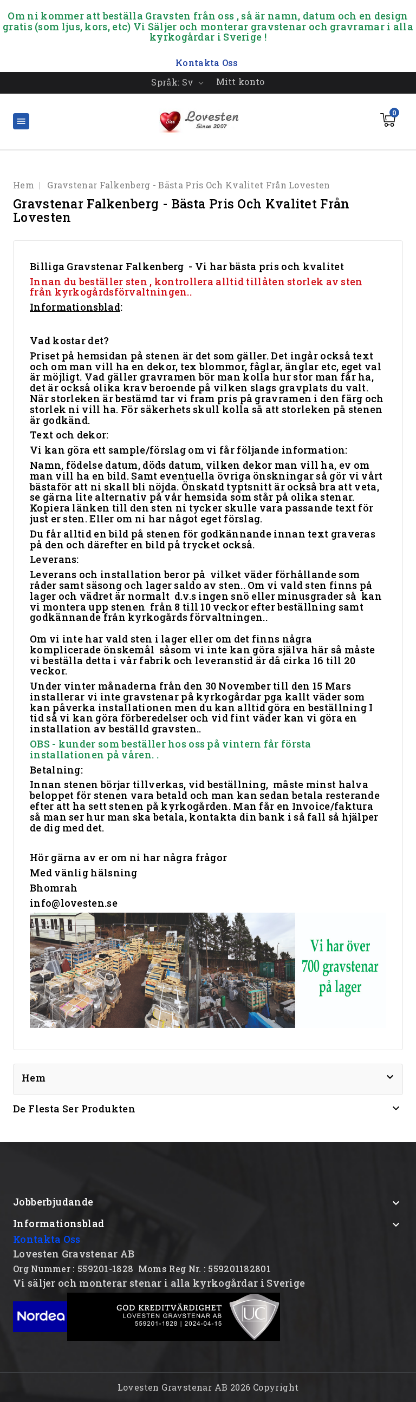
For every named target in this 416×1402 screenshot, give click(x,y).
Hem (34, 1077)
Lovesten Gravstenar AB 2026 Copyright (208, 1387)
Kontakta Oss (47, 1239)
